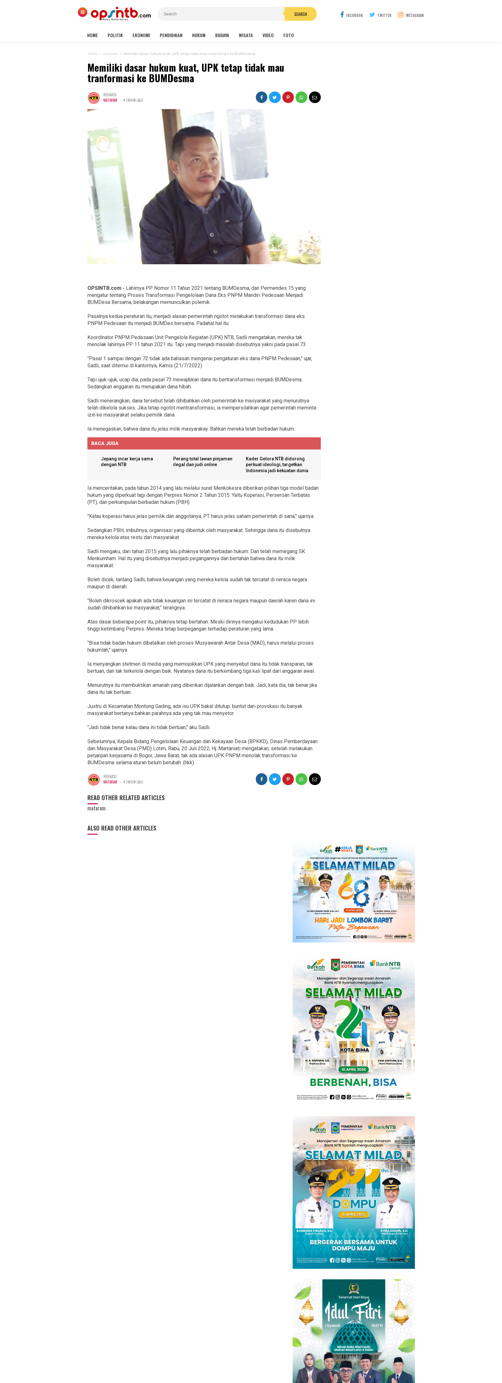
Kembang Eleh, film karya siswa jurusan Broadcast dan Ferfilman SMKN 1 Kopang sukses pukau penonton (366, 695)
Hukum (199, 35)
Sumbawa (234, 1273)
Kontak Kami (227, 1357)
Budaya (222, 35)
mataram (110, 100)
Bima (213, 1279)
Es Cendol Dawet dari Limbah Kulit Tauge (359, 948)
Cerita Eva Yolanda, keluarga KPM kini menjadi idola (363, 750)
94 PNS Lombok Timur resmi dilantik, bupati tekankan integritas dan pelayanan (354, 1057)
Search (287, 14)
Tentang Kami (192, 1357)
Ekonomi (141, 35)
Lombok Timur (211, 1266)
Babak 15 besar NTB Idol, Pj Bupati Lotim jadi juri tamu (366, 715)
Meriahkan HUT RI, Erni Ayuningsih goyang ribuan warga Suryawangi (366, 767)
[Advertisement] (355, 1286)
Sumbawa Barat (233, 1279)
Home (92, 35)
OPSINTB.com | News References (246, 1367)
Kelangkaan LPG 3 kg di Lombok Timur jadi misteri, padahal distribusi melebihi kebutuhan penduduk (365, 1026)
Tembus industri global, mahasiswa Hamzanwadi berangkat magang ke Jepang (360, 920)
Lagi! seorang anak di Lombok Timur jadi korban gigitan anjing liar (361, 998)
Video (268, 35)
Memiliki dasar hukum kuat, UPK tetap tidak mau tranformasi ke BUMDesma (185, 72)
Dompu (250, 1273)
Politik (115, 35)
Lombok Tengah (240, 1266)
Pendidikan (171, 35)
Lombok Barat (211, 1273)
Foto (288, 35)
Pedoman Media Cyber (271, 1357)
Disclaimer (313, 1357)
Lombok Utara (270, 1273)
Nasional (281, 1266)
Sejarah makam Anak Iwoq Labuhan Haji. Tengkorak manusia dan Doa (360, 973)
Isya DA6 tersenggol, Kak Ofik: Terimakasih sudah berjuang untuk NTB (368, 732)
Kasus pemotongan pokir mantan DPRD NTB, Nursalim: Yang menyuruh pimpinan (362, 889)
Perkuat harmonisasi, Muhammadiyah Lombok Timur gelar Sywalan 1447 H (370, 859)
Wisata (246, 35)
